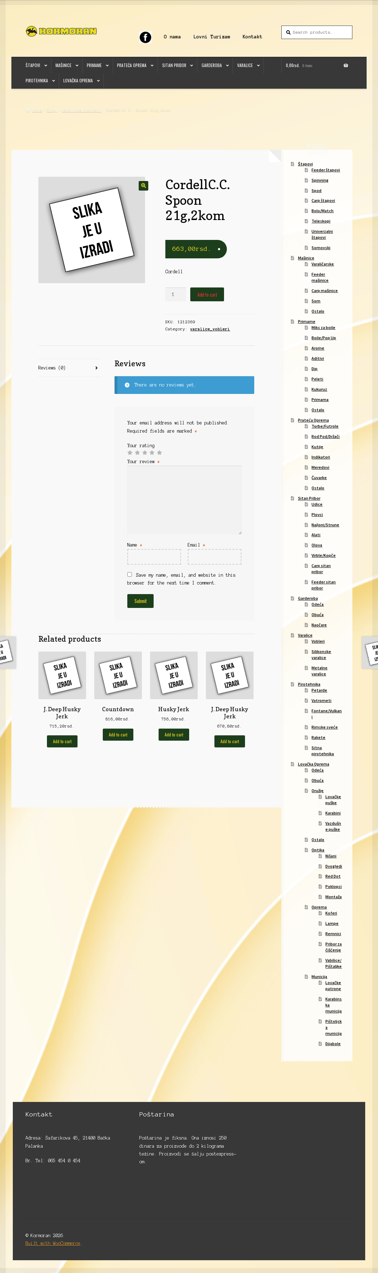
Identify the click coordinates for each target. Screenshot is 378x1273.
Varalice (245, 65)
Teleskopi (321, 221)
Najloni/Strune (325, 524)
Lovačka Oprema (78, 80)
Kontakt (252, 36)
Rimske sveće (325, 727)
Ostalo (318, 311)
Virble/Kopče (324, 555)
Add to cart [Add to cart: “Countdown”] (118, 734)
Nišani (330, 855)
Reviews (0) (52, 368)
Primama (320, 399)
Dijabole (333, 1043)
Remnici (333, 933)
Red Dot (333, 876)
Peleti (317, 379)
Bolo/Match (323, 210)
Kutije (317, 446)
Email (196, 545)
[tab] (70, 368)
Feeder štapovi (326, 169)
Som (316, 300)
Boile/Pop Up (324, 337)
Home (37, 110)
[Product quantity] (175, 294)
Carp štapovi (323, 200)
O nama (172, 36)
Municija (319, 976)
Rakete (318, 737)
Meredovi (320, 467)
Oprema (319, 907)
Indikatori (321, 457)
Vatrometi (321, 700)
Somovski (321, 247)
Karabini (333, 813)
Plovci (317, 514)
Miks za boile (323, 327)
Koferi (331, 913)
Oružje (318, 790)
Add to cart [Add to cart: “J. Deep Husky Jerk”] (62, 741)
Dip (315, 368)
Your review (143, 461)
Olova (317, 545)
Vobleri (318, 641)
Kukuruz (319, 389)
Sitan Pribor (174, 65)
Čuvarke (319, 477)
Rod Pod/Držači (326, 436)
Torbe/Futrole (325, 426)
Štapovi (33, 65)
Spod (316, 190)
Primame (94, 65)
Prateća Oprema (132, 65)
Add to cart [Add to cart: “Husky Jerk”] (174, 734)
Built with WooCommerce (53, 1243)
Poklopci (333, 886)
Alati (316, 534)
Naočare (319, 624)
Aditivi (318, 358)
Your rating (141, 445)
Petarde (319, 690)
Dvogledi (333, 866)
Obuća (318, 614)
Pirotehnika (37, 80)
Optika (318, 849)
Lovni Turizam (211, 36)
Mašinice (63, 65)
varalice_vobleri (81, 110)
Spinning (320, 180)
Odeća (318, 604)
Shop (52, 110)
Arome (318, 348)
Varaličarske (323, 264)
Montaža (333, 896)
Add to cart (207, 294)
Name (134, 545)
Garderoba (212, 65)
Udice (317, 504)
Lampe (332, 923)
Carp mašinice (325, 290)
